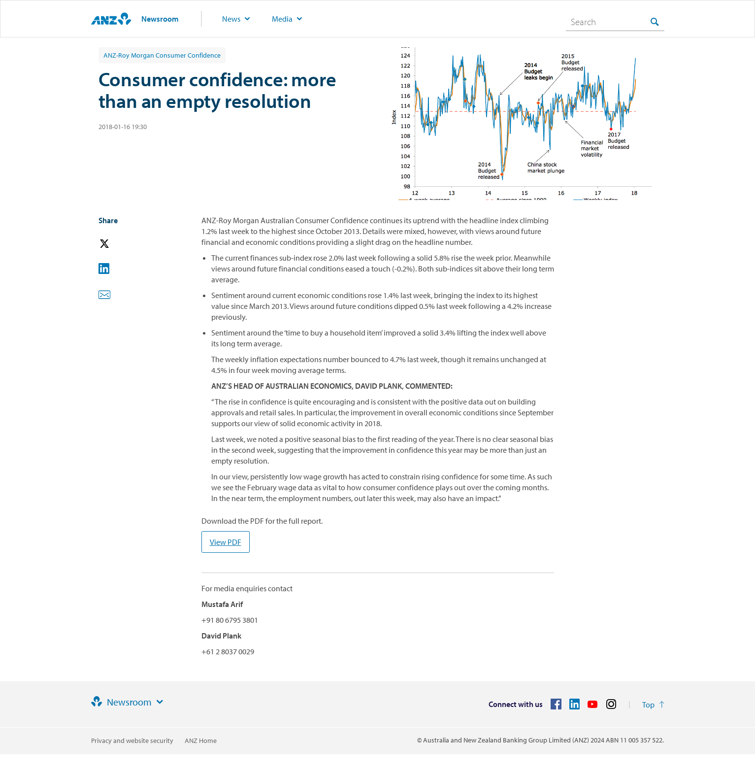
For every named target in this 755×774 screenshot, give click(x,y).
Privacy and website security (132, 740)
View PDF (225, 542)
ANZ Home (201, 740)
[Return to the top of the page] (653, 704)
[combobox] (615, 21)
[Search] (615, 21)
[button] (118, 244)
